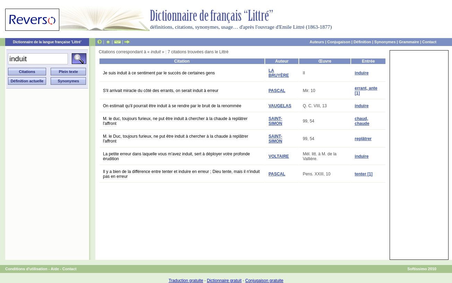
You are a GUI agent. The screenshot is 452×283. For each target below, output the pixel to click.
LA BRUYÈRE (279, 73)
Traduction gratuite (185, 280)
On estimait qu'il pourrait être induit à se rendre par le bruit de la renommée (172, 105)
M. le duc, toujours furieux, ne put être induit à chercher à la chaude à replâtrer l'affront (175, 121)
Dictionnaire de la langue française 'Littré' (47, 42)
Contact (429, 42)
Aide (55, 269)
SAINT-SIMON (275, 121)
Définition (362, 42)
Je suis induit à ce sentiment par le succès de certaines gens (159, 73)
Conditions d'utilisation (26, 269)
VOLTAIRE (279, 156)
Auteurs (317, 42)
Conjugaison (338, 42)
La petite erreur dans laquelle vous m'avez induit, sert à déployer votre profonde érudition (176, 156)
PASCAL (277, 90)
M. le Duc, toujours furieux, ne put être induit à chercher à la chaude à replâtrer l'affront (175, 139)
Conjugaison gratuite (264, 280)
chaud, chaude (362, 121)
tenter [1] (363, 174)
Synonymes (385, 42)
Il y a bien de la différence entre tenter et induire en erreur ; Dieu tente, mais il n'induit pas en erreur (181, 174)
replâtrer (363, 138)
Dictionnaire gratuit (224, 280)
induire (361, 73)
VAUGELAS (280, 105)
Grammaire (409, 42)
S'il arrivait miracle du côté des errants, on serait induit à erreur (160, 90)
